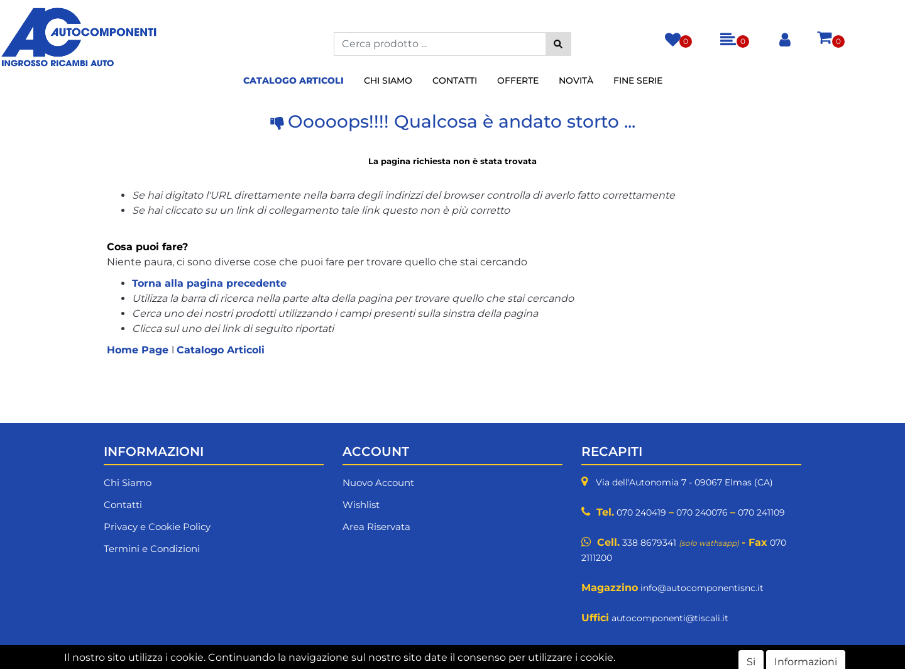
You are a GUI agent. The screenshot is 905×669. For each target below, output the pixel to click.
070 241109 (761, 512)
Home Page (139, 350)
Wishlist (361, 505)
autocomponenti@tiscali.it (670, 618)
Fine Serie (637, 80)
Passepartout (514, 661)
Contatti (454, 80)
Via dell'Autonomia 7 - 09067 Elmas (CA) (684, 482)
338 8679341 (649, 542)
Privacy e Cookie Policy (157, 527)
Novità (576, 80)
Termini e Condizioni (152, 549)
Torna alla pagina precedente (209, 283)
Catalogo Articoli (293, 80)
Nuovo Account (378, 483)
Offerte (518, 80)
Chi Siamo (388, 80)
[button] (558, 44)
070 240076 (702, 512)
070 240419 (641, 512)
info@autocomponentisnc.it (702, 588)
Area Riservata (376, 527)
